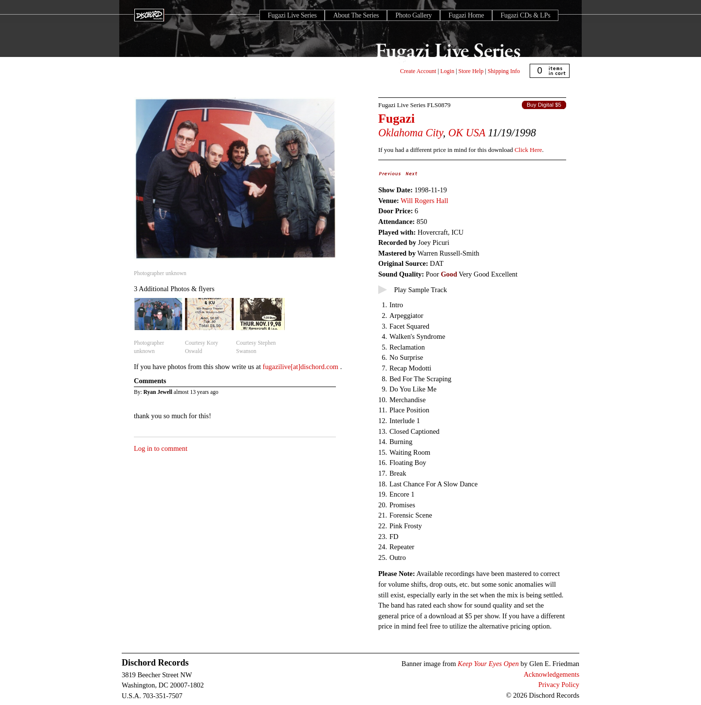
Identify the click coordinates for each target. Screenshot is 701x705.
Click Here (528, 149)
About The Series (356, 15)
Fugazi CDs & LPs (525, 15)
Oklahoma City (410, 133)
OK (455, 133)
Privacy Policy (558, 684)
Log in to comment (160, 448)
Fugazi (396, 118)
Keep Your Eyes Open (488, 664)
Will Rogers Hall (424, 200)
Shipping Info (504, 71)
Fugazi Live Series (292, 15)
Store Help (471, 71)
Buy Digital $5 (544, 105)
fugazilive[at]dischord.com (301, 367)
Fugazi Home (466, 15)
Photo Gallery (413, 15)
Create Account (418, 71)
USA (475, 133)
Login (448, 71)
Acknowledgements (551, 674)
